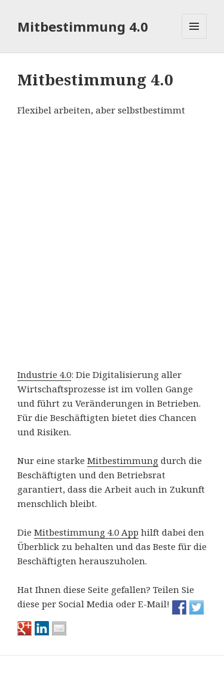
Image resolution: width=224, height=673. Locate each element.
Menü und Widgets (194, 38)
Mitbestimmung (122, 460)
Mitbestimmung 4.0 (82, 26)
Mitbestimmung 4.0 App (86, 532)
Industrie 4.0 (44, 374)
